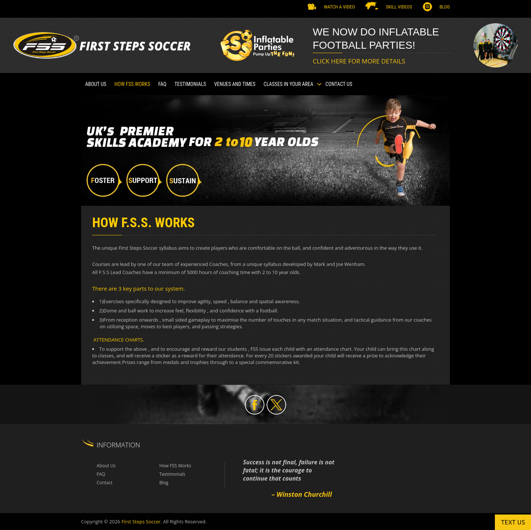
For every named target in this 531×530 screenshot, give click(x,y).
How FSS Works (132, 84)
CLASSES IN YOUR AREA (288, 84)
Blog (445, 7)
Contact (104, 482)
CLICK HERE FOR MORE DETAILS (359, 61)
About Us (95, 84)
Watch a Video (339, 7)
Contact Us (339, 84)
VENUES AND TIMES (235, 84)
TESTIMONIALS (190, 84)
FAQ (162, 84)
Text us (513, 522)
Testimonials (172, 474)
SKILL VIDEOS (399, 7)
